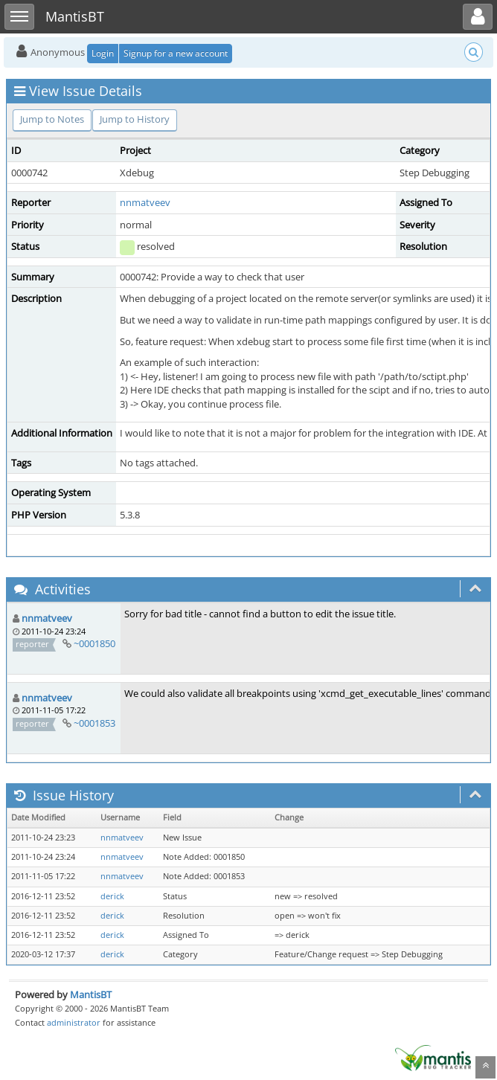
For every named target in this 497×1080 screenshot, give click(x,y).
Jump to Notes (52, 119)
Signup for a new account (176, 53)
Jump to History (135, 119)
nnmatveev (145, 202)
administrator (73, 1022)
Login (103, 53)
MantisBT (91, 994)
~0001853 (94, 723)
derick (112, 896)
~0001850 (94, 643)
